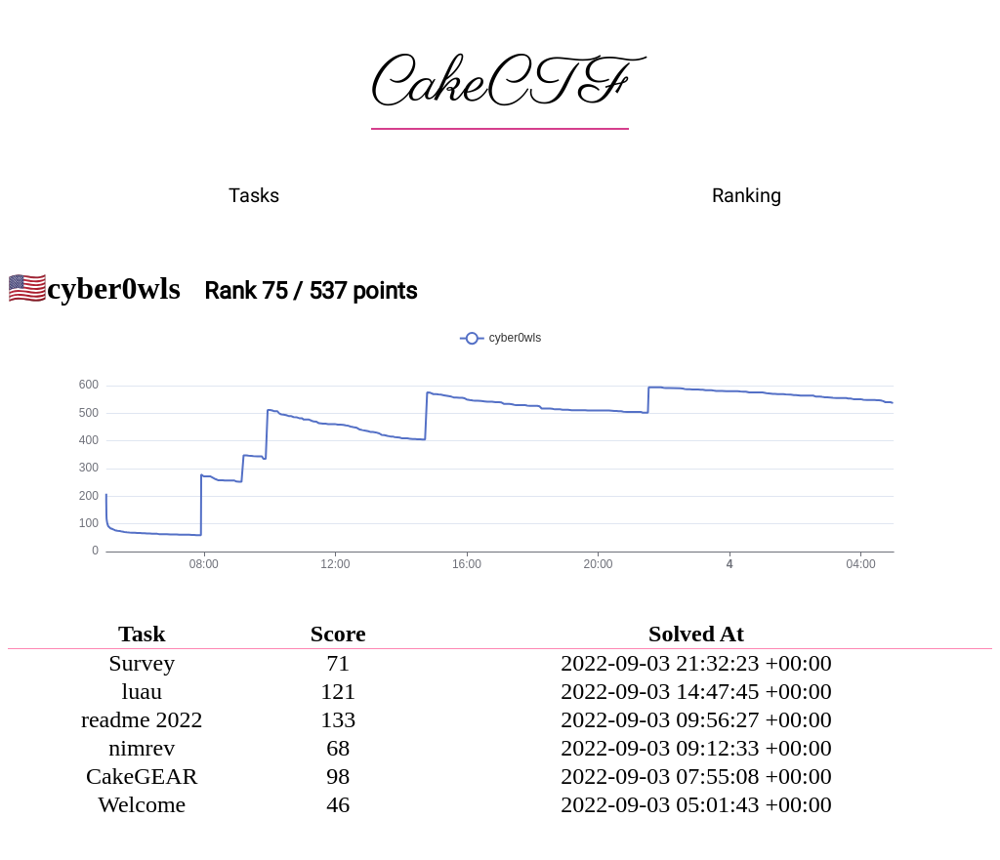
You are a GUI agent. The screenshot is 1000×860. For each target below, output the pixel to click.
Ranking (746, 195)
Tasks (254, 195)
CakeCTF (500, 85)
